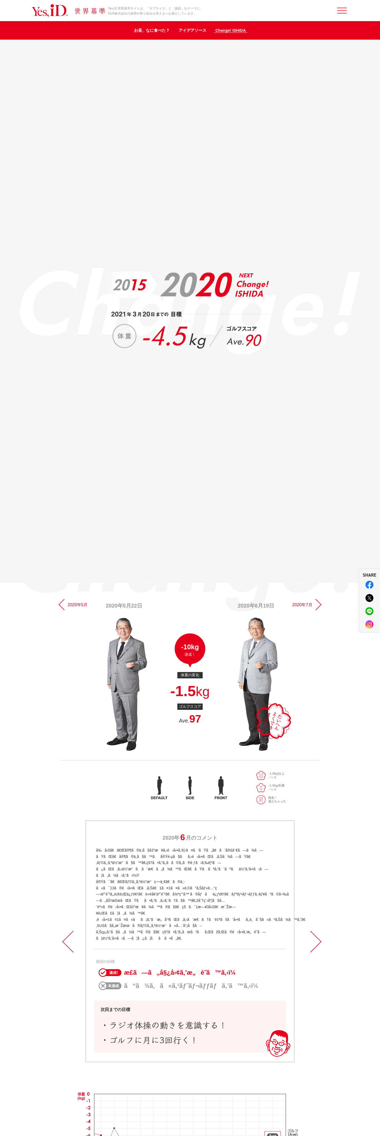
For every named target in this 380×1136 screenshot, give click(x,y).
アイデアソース (192, 30)
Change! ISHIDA (230, 30)
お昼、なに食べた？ (152, 30)
